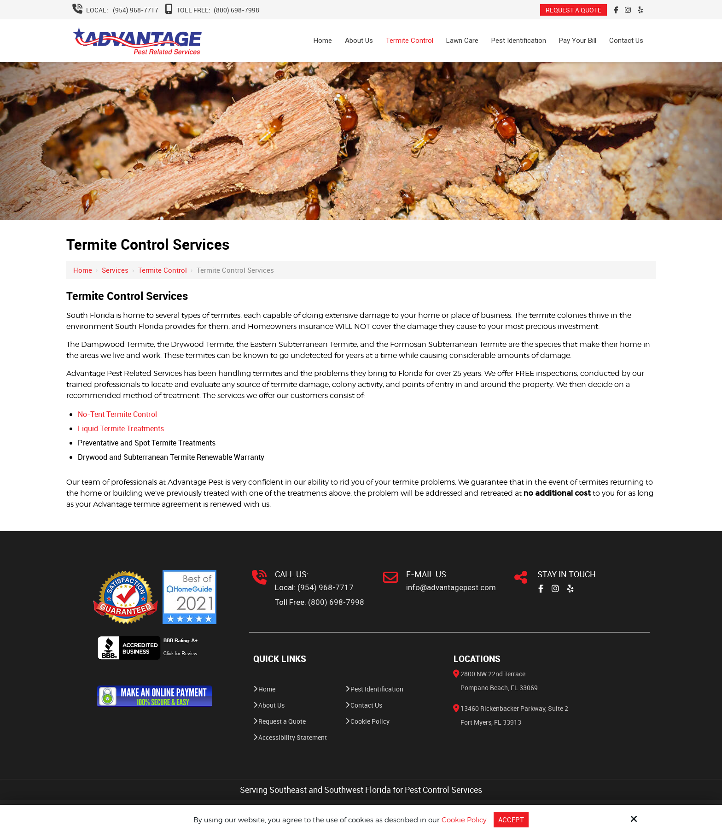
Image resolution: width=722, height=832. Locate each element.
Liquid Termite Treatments (121, 428)
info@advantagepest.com (451, 587)
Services (115, 270)
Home (82, 270)
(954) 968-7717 (135, 10)
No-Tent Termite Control (117, 414)
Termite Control (162, 270)
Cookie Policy (464, 820)
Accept (511, 819)
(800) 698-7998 (236, 10)
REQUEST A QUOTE (573, 10)
